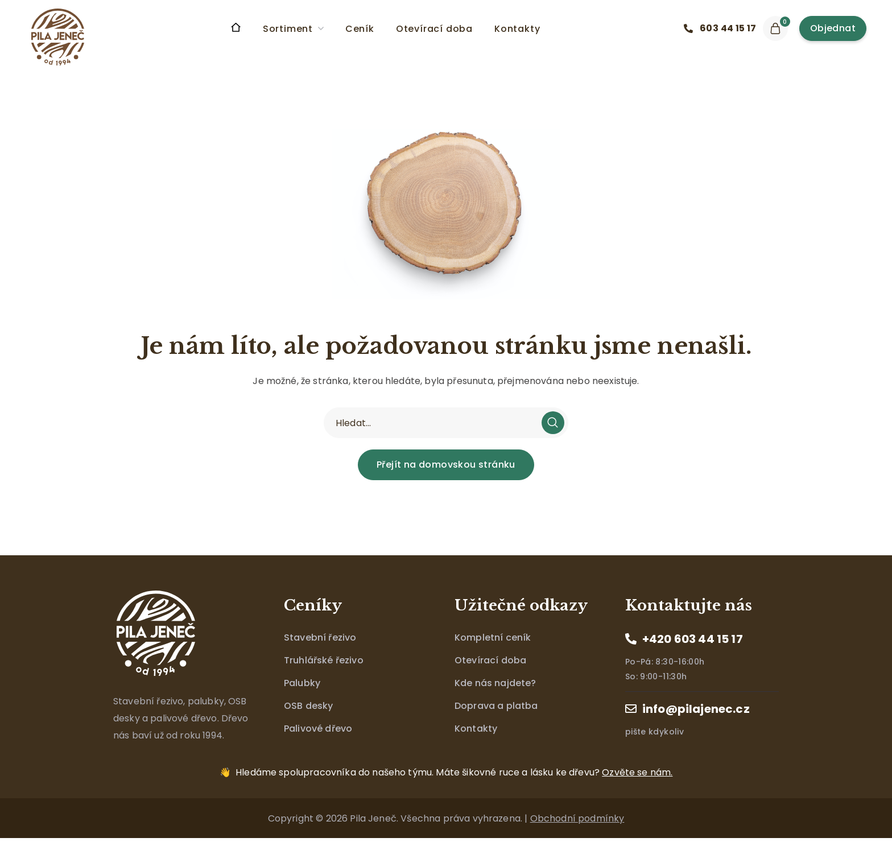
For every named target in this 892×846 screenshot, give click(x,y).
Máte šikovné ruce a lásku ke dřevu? (454, 772)
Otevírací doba (490, 660)
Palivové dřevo (318, 728)
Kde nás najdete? (495, 683)
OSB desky (308, 705)
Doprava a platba (496, 705)
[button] (723, 28)
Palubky (302, 683)
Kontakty (476, 728)
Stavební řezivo (320, 637)
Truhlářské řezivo (324, 660)
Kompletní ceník (493, 637)
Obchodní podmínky (577, 818)
